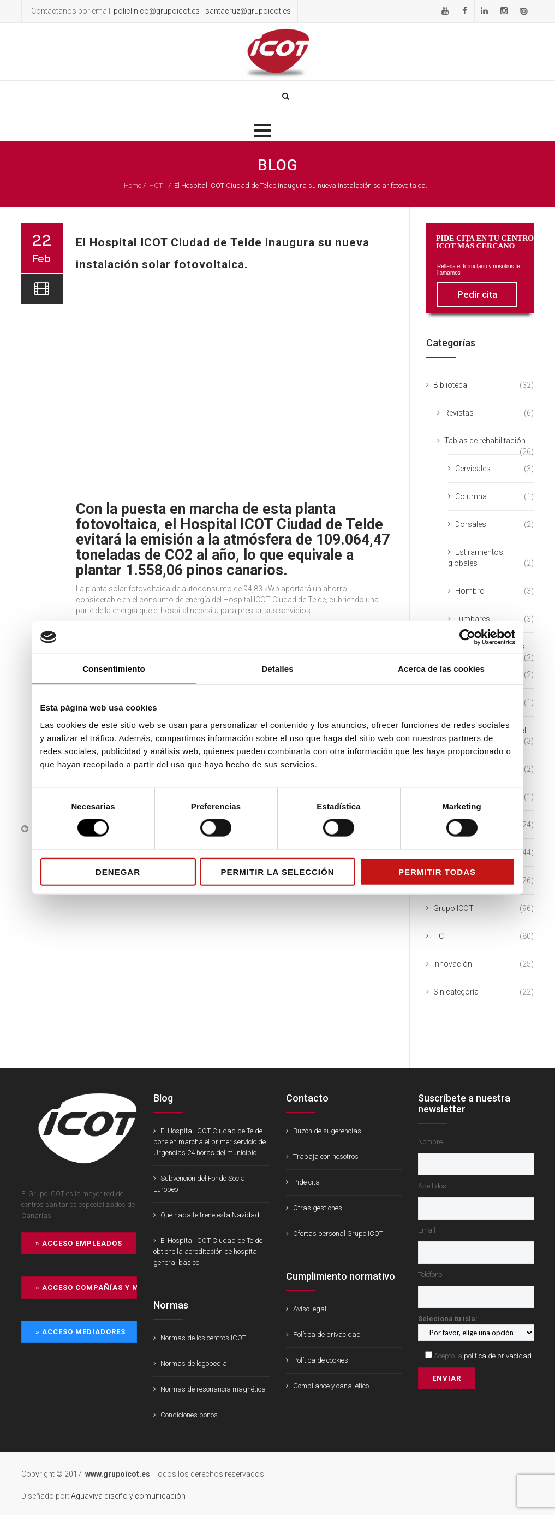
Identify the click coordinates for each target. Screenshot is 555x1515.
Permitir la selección (278, 871)
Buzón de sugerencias (327, 1131)
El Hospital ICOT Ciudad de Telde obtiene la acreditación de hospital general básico (207, 1251)
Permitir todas (437, 871)
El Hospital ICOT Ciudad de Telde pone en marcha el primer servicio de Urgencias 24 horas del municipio (209, 1142)
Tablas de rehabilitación (485, 440)
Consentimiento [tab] (113, 668)
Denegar (118, 871)
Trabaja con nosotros (326, 1156)
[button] (262, 130)
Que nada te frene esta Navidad (209, 1215)
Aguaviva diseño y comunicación (128, 1496)
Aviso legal (309, 1309)
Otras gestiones (317, 1208)
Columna (471, 496)
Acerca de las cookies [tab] (441, 668)
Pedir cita (477, 294)
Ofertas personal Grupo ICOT (338, 1233)
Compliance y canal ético (331, 1386)
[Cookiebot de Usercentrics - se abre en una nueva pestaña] (467, 637)
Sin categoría (456, 991)
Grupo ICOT (453, 908)
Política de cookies (320, 1360)
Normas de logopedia (193, 1363)
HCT (156, 185)
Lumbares (472, 618)
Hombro (470, 591)
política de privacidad (498, 1356)
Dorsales (470, 524)
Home (132, 185)
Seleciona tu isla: (476, 1325)
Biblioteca (450, 385)
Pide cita (306, 1182)
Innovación (452, 964)
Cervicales (473, 468)
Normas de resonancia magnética (213, 1389)
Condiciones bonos (189, 1415)
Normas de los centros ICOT (203, 1338)
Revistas (459, 413)
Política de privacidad (327, 1334)
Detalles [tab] (277, 668)
